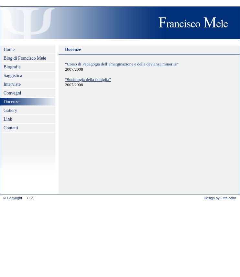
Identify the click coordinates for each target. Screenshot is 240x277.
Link (8, 119)
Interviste (12, 84)
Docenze (11, 101)
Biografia (12, 66)
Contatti (11, 127)
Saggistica (13, 75)
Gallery (10, 110)
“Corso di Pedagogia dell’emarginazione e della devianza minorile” (122, 64)
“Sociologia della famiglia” (88, 79)
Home (9, 49)
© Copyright (12, 198)
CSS (30, 198)
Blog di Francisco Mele (25, 58)
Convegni (12, 93)
